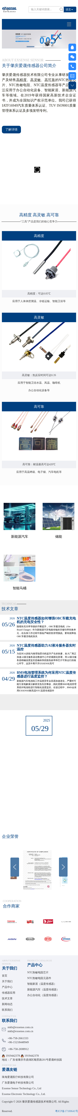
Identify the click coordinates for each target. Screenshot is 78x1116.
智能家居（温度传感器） (42, 983)
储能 (58, 565)
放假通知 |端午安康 (39, 744)
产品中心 (7, 987)
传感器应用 (8, 992)
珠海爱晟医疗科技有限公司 (18, 1077)
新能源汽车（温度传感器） (43, 989)
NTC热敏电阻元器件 (39, 978)
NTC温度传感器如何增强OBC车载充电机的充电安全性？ (46, 620)
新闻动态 (7, 1004)
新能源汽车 (19, 565)
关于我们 (9, 968)
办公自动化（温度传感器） (43, 995)
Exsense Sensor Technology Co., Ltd (21, 1088)
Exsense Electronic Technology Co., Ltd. (23, 1094)
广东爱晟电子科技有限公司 (18, 1082)
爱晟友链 (9, 1069)
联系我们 (7, 1009)
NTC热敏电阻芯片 (38, 972)
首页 (4, 975)
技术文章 (7, 998)
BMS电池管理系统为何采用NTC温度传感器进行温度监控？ (46, 674)
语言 (69, 9)
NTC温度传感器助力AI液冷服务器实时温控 (46, 647)
